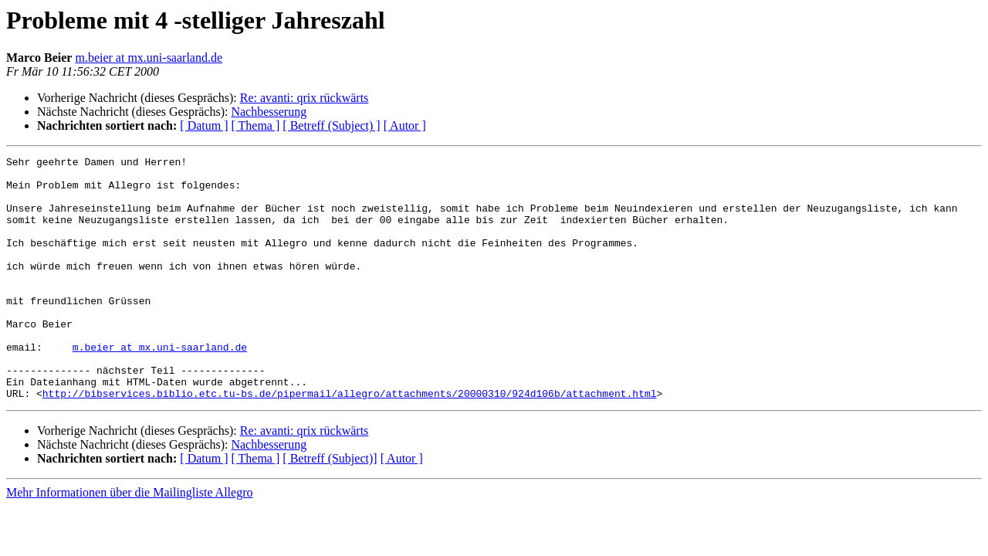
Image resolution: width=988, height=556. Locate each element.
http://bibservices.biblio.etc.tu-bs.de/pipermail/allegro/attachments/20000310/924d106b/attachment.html (349, 442)
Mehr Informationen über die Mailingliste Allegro (129, 541)
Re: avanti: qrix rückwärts (304, 97)
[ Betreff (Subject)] (330, 507)
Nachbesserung (268, 111)
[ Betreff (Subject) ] (331, 125)
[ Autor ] (405, 125)
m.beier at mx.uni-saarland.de (148, 57)
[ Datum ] (204, 125)
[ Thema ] (256, 125)
